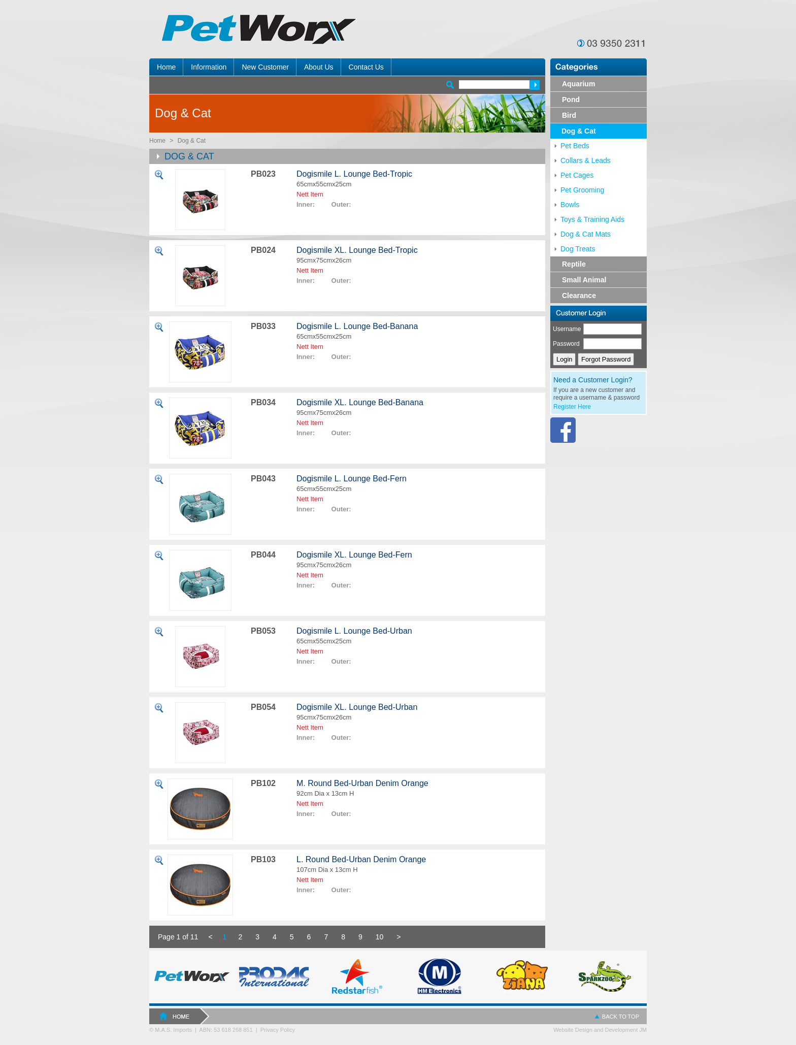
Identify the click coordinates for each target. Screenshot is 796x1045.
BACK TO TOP (620, 1017)
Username (567, 329)
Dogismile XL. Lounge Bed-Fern (354, 554)
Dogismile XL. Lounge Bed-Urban (356, 707)
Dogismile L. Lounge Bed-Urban (354, 631)
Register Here (572, 406)
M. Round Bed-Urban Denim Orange (362, 783)
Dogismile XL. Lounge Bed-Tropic (357, 250)
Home (157, 140)
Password (566, 343)
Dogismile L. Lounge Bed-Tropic (354, 174)
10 (380, 937)
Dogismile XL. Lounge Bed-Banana (359, 402)
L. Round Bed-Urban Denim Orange (361, 859)
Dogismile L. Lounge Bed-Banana (357, 326)
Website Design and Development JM (600, 1030)
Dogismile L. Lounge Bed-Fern (351, 478)
